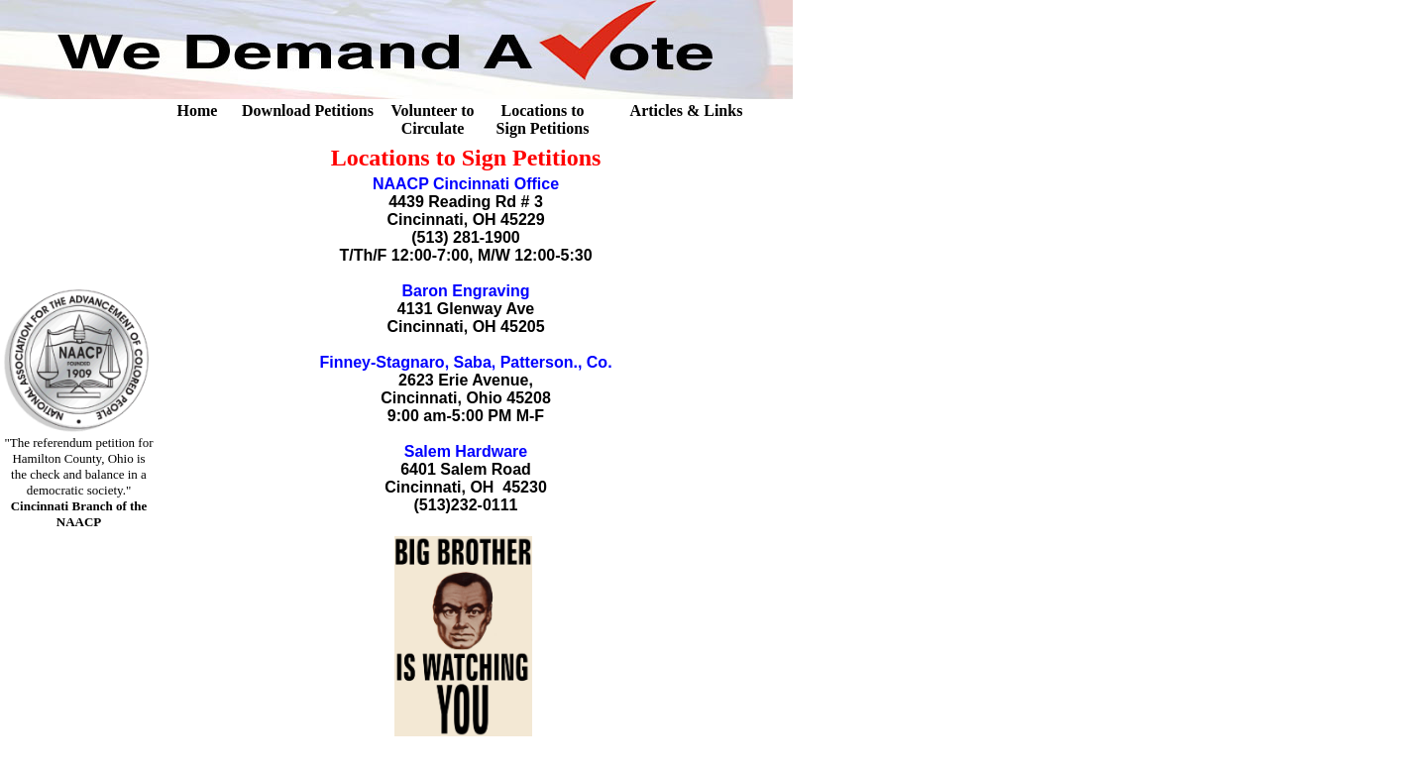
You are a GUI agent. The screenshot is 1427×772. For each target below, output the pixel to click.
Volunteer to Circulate (433, 119)
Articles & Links (686, 110)
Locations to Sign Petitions (543, 119)
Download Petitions (308, 110)
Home (197, 110)
